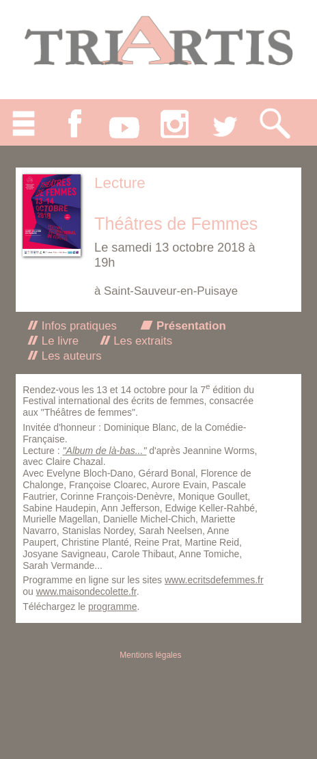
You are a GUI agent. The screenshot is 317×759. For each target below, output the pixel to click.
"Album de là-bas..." (105, 450)
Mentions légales (150, 655)
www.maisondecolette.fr (86, 591)
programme (112, 606)
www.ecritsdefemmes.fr (214, 579)
